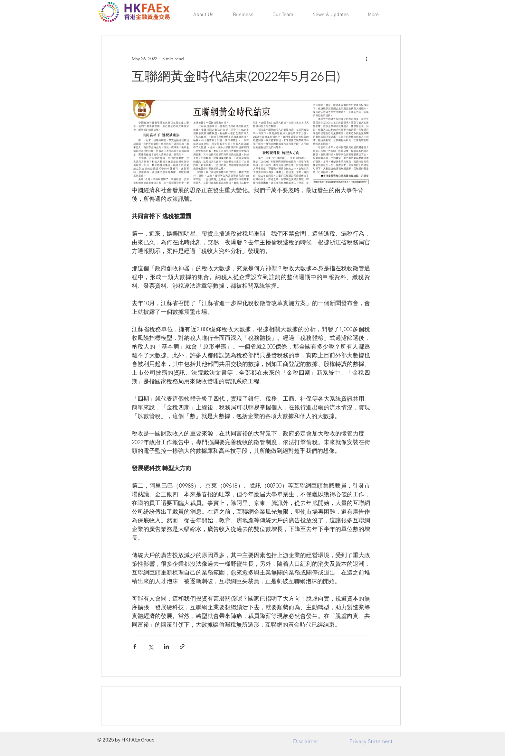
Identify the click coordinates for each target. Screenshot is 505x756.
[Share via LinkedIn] (166, 646)
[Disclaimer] (306, 741)
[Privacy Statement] (371, 741)
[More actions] (366, 58)
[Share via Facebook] (135, 646)
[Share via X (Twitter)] (151, 646)
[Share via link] (182, 646)
